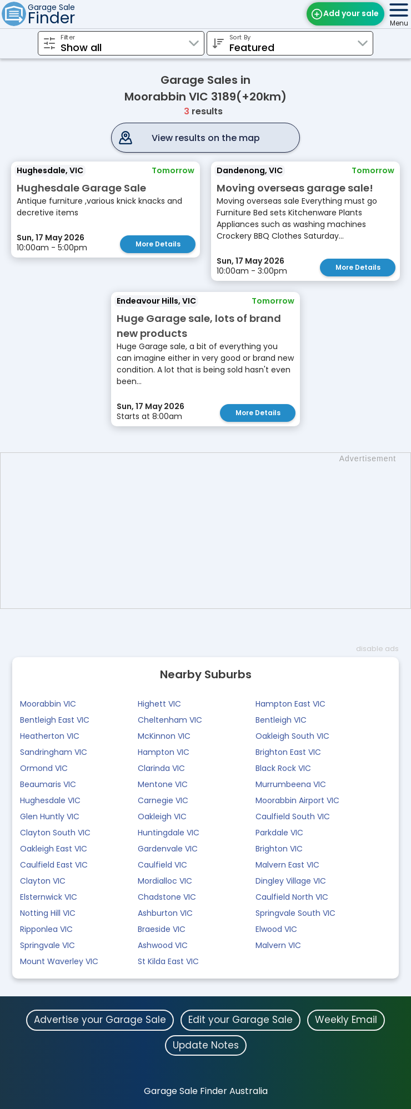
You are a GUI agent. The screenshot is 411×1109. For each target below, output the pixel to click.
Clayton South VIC (55, 832)
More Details (158, 244)
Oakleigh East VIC (53, 848)
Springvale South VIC (295, 913)
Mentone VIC (163, 784)
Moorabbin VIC (48, 703)
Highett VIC (159, 703)
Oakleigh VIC (162, 816)
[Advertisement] (211, 530)
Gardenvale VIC (168, 848)
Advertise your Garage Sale (100, 1019)
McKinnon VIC (164, 736)
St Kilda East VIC (168, 961)
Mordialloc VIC (165, 880)
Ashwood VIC (163, 945)
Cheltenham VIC (170, 719)
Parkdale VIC (279, 832)
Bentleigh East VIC (54, 719)
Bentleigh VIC (281, 719)
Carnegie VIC (163, 800)
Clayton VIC (43, 880)
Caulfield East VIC (54, 864)
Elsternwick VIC (48, 897)
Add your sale (351, 13)
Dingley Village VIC (290, 880)
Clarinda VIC (161, 768)
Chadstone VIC (167, 897)
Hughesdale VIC (50, 800)
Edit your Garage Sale (240, 1019)
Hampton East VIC (290, 703)
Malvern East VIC (287, 864)
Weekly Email (346, 1019)
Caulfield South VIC (292, 816)
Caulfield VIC (162, 864)
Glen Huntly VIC (49, 816)
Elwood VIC (276, 929)
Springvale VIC (47, 945)
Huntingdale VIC (168, 832)
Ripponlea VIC (46, 929)
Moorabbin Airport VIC (297, 800)
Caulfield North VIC (291, 897)
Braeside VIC (162, 929)
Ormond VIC (44, 768)
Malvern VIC (278, 945)
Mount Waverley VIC (59, 961)
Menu (399, 23)
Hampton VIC (163, 752)
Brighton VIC (279, 848)
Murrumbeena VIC (290, 784)
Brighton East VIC (288, 752)
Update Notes (206, 1045)
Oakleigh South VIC (292, 736)
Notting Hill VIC (48, 913)
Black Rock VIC (283, 768)
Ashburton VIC (165, 913)
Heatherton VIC (49, 736)
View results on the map (206, 138)
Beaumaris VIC (48, 784)
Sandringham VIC (53, 752)
